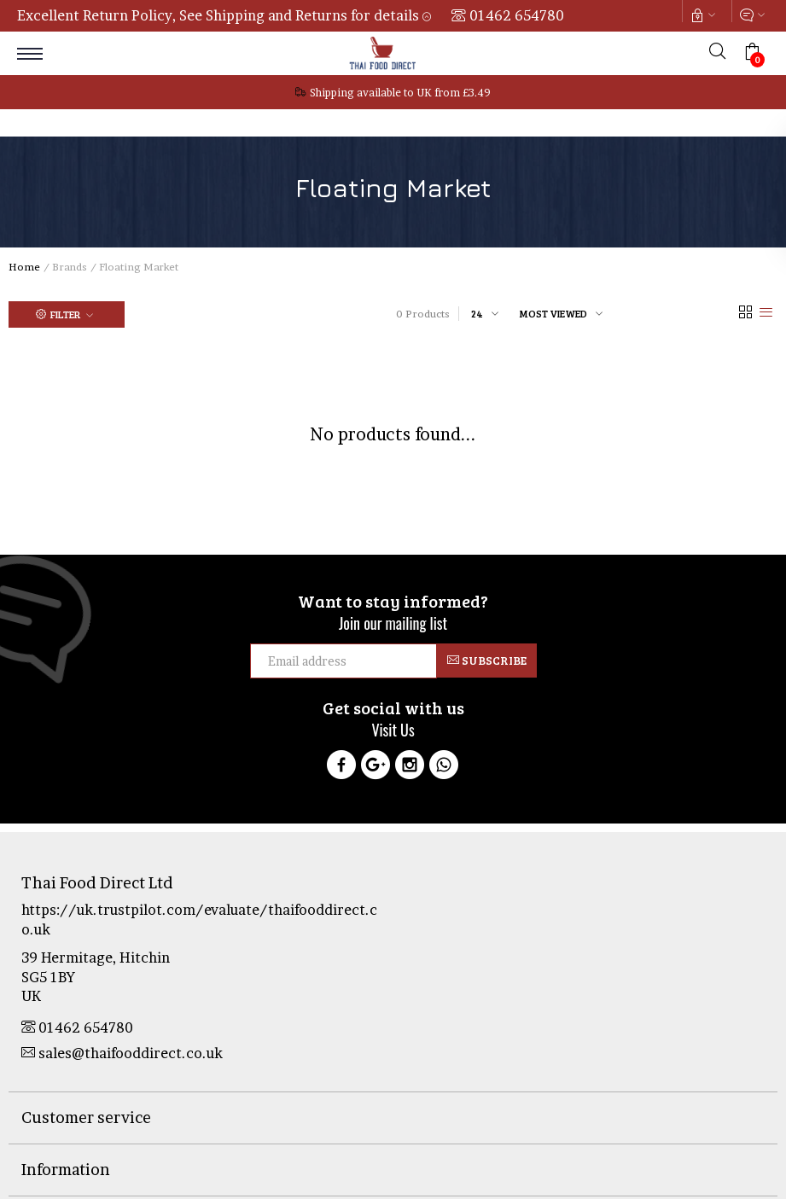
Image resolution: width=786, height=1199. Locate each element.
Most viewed (553, 313)
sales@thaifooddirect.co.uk (122, 1053)
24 (477, 313)
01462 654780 (516, 15)
